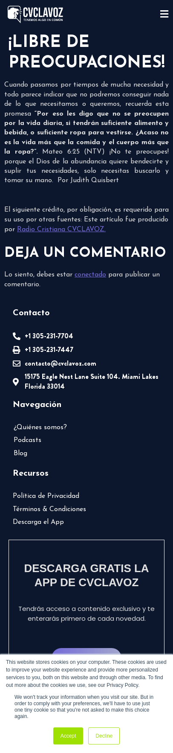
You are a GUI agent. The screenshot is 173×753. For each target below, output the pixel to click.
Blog (20, 453)
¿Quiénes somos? (40, 427)
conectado (90, 274)
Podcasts (27, 440)
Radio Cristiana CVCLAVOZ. (61, 229)
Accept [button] (68, 736)
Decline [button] (103, 736)
